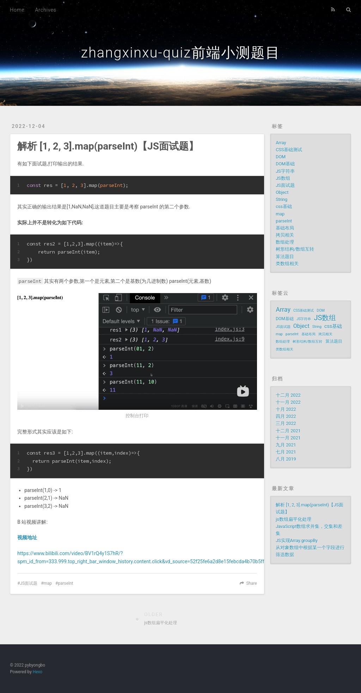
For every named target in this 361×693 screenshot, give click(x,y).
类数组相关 (287, 263)
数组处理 (285, 242)
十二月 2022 (288, 395)
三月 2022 (286, 423)
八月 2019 (286, 459)
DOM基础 (285, 163)
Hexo (37, 671)
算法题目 (285, 256)
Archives (45, 10)
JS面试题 (29, 583)
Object (282, 192)
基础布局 (285, 228)
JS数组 (283, 178)
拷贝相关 (285, 235)
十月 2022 (286, 409)
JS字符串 (285, 171)
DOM (281, 156)
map (47, 583)
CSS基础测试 (289, 149)
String (281, 199)
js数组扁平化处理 (293, 519)
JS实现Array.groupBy (297, 540)
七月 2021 (286, 452)
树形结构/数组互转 (295, 249)
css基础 (284, 206)
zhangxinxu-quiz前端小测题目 (180, 52)
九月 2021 (286, 445)
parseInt (65, 583)
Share (251, 583)
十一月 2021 (288, 437)
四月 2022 (286, 416)
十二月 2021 (288, 430)
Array (281, 142)
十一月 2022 (288, 402)
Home (17, 10)
